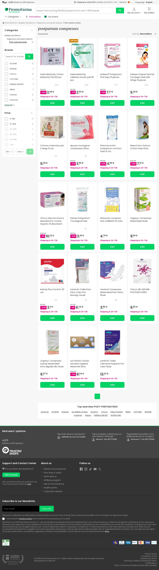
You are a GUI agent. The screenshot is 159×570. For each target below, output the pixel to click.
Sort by (135, 33)
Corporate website (53, 491)
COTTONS (137, 412)
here (29, 484)
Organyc (94, 412)
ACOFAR (55, 412)
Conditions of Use (149, 556)
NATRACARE (116, 415)
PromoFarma (11, 23)
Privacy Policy (151, 554)
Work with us (50, 476)
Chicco (104, 412)
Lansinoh (45, 412)
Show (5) (10, 105)
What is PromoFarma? (55, 468)
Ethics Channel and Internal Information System (135, 565)
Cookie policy (151, 563)
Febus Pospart (116, 412)
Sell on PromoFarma (54, 483)
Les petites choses (80, 412)
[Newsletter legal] (4, 519)
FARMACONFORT (101, 415)
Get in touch (11, 474)
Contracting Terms (148, 558)
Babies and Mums (27, 23)
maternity (78, 415)
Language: (145, 2)
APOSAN (148, 412)
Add (52, 103)
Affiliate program (52, 480)
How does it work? (53, 472)
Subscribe (46, 508)
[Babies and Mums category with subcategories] (19, 35)
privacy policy (25, 518)
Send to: (126, 2)
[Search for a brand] (15, 56)
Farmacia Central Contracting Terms (140, 560)
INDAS (128, 412)
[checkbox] (19, 63)
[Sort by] (148, 34)
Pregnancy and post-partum (49, 23)
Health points (50, 487)
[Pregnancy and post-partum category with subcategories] (20, 39)
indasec (65, 412)
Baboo (88, 415)
